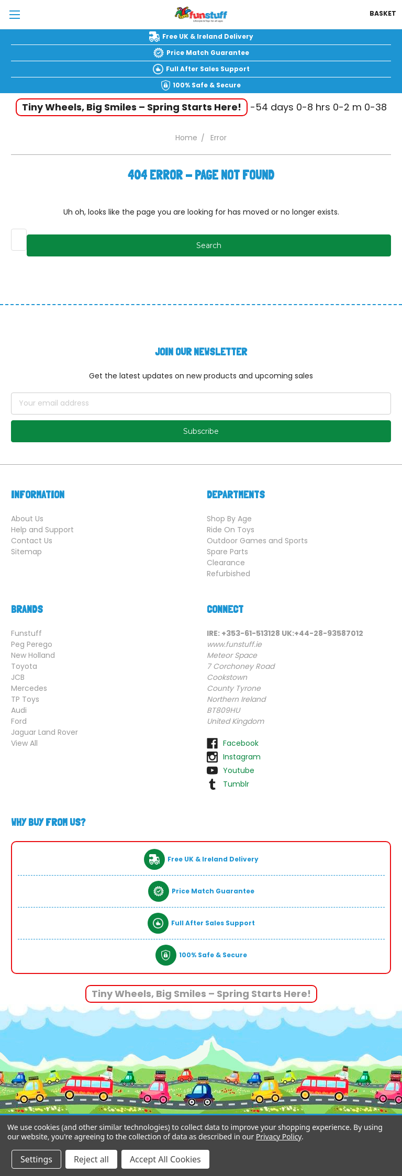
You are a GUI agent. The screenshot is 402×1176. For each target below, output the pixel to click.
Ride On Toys (230, 529)
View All (24, 743)
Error (218, 137)
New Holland (33, 655)
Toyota (24, 666)
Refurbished (228, 573)
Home (186, 137)
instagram (242, 757)
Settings (36, 1159)
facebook (241, 743)
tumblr (236, 784)
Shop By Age (229, 518)
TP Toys (25, 699)
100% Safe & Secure (207, 85)
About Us (27, 518)
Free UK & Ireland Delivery (207, 36)
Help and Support (42, 529)
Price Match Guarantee (207, 52)
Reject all (91, 1159)
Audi (19, 710)
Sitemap (26, 551)
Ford (19, 721)
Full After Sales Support (208, 68)
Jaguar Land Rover (44, 732)
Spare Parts (227, 551)
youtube (238, 770)
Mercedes (29, 688)
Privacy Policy (279, 1136)
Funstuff (26, 633)
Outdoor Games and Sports (257, 540)
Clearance (226, 562)
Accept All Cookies (165, 1159)
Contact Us (31, 540)
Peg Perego (31, 644)
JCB (18, 677)
